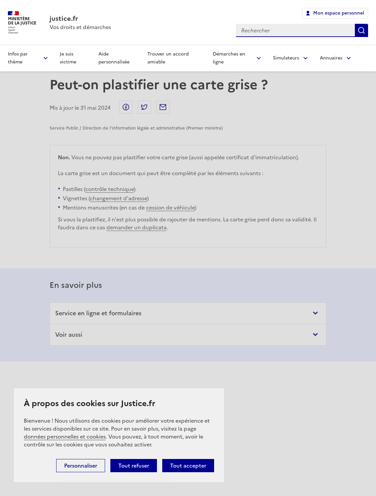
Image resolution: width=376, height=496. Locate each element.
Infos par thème (18, 58)
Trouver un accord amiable (168, 58)
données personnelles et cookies (65, 436)
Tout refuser (133, 466)
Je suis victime (68, 58)
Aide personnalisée (114, 58)
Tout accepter (188, 466)
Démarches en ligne (229, 58)
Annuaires (331, 58)
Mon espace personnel (338, 13)
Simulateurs (286, 58)
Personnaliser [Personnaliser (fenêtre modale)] (80, 466)
